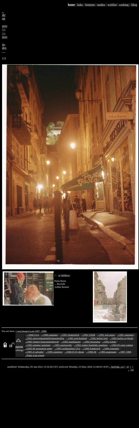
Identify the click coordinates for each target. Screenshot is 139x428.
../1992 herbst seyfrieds (121, 338)
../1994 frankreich (91, 348)
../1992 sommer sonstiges (38, 345)
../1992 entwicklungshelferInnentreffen (44, 338)
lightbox (65, 275)
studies (101, 4)
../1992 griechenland (76, 338)
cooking (124, 4)
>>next (4, 35)
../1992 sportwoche (62, 345)
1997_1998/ (41, 331)
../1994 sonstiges (110, 348)
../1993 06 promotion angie (38, 348)
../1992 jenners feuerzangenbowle (42, 341)
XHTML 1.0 (117, 366)
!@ (132, 369)
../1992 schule (109, 341)
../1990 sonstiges (49, 334)
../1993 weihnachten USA (67, 348)
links (80, 4)
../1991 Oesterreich (69, 334)
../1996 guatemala (107, 351)
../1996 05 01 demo (74, 351)
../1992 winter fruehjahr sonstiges (91, 345)
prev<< (4, 27)
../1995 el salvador (34, 351)
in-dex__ (4, 48)
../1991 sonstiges (125, 334)
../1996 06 (91, 351)
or (59, 275)
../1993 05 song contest (121, 345)
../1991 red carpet (106, 334)
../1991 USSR (88, 334)
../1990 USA (33, 334)
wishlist (112, 4)
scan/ (32, 331)
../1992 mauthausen (71, 341)
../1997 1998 (124, 351)
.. (128, 369)
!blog (134, 4)
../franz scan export (34, 355)
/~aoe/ (19, 331)
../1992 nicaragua (91, 341)
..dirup (3, 15)
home (71, 4)
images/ (26, 331)
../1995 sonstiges (54, 351)
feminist (90, 4)
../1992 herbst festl (98, 338)
